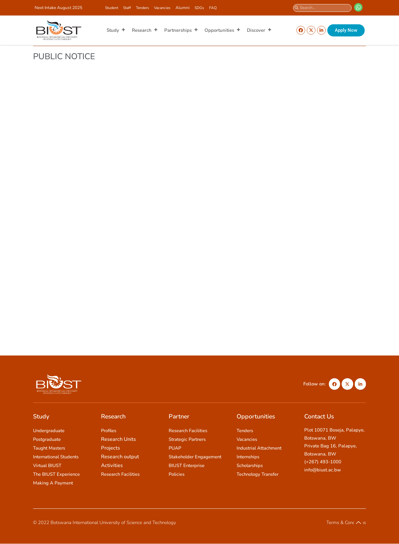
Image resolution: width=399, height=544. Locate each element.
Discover (259, 30)
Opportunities (222, 30)
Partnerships (181, 30)
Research (145, 30)
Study (116, 30)
